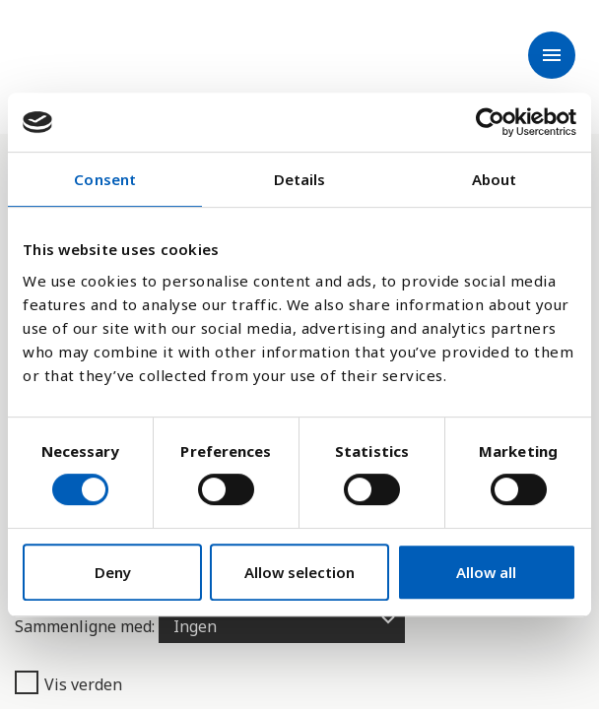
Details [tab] (300, 179)
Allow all (486, 572)
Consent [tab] (105, 179)
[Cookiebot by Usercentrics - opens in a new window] (490, 122)
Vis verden (68, 684)
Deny (113, 572)
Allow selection (299, 572)
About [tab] (494, 179)
